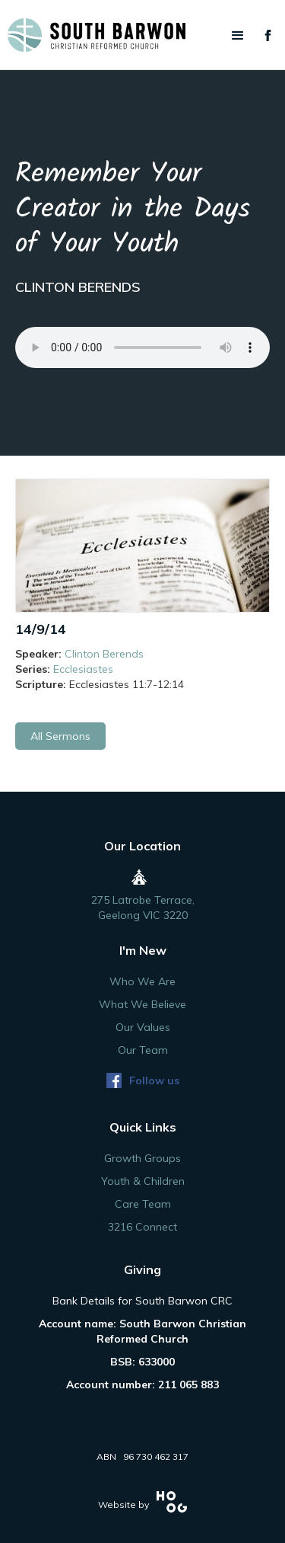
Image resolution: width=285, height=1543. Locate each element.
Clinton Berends (104, 654)
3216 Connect (142, 1227)
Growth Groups (142, 1158)
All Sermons (60, 736)
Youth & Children (143, 1181)
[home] (142, 35)
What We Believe (142, 1004)
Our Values (143, 1027)
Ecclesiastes (83, 669)
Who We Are (142, 981)
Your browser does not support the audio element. (142, 347)
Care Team (143, 1204)
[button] (238, 36)
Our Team (143, 1050)
